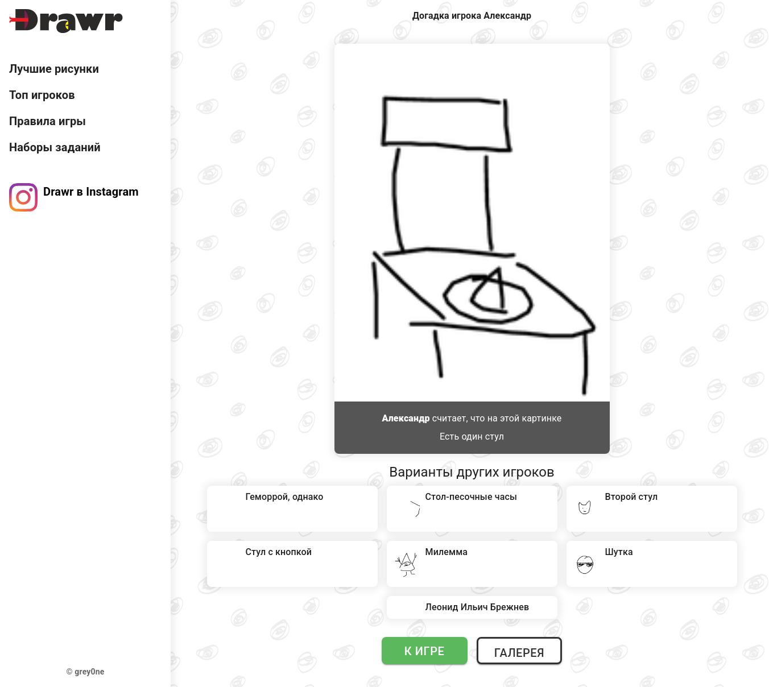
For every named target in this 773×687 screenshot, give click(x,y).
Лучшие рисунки (54, 69)
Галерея (519, 653)
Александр (406, 418)
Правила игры (47, 121)
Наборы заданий (55, 147)
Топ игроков (42, 95)
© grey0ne (86, 671)
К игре (424, 651)
